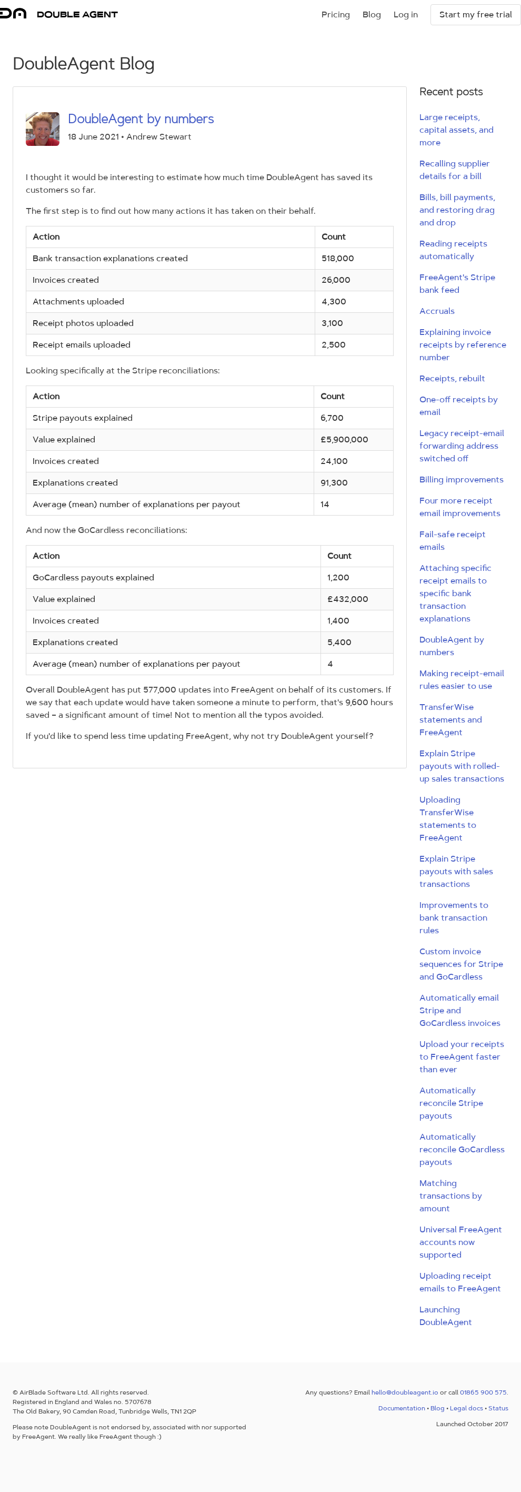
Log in (406, 14)
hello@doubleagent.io (405, 1392)
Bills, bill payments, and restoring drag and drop (457, 210)
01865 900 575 (483, 1392)
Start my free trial (475, 14)
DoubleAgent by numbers (141, 119)
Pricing (336, 14)
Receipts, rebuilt (452, 378)
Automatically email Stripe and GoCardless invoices (459, 1010)
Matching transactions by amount (450, 1196)
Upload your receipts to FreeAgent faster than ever (461, 1057)
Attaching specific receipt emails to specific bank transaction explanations (455, 593)
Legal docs (466, 1408)
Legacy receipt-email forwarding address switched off (461, 446)
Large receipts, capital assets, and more (456, 130)
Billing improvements (461, 479)
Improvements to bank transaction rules (453, 918)
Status (498, 1408)
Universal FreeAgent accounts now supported (460, 1242)
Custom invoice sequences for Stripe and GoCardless (461, 964)
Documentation (401, 1408)
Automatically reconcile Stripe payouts (451, 1103)
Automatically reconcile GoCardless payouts (462, 1149)
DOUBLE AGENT (77, 14)
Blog (372, 14)
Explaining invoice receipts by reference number (462, 345)
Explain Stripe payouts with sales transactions (456, 871)
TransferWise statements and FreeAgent (450, 719)
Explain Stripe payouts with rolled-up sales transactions (461, 766)
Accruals (437, 311)
